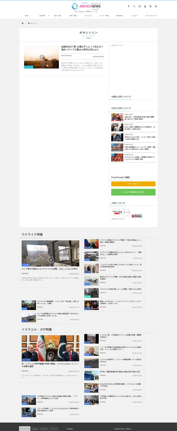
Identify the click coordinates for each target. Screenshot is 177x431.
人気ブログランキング (118, 219)
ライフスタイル (150, 15)
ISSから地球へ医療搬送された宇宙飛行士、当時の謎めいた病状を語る (140, 128)
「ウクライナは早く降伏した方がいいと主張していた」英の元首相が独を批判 (94, 254)
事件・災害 (69, 272)
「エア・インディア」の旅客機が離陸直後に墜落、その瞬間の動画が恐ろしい (47, 384)
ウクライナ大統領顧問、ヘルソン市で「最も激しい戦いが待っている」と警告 (139, 267)
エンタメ (135, 15)
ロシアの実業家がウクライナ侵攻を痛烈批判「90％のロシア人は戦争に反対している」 (139, 279)
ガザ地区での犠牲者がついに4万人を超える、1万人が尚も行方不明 (93, 337)
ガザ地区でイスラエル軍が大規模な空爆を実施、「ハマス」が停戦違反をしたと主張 (139, 325)
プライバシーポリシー (78, 420)
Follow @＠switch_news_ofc (88, 365)
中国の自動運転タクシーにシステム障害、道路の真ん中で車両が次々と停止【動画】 (140, 148)
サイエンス (88, 15)
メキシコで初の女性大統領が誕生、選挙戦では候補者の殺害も (47, 404)
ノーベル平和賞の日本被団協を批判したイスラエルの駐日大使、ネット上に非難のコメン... (139, 300)
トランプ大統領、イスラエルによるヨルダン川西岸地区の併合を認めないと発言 (139, 337)
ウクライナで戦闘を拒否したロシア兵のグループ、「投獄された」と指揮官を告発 (139, 242)
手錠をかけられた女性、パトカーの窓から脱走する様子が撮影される (140, 138)
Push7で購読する (133, 184)
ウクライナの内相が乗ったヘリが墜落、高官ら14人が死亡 (94, 266)
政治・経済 (57, 15)
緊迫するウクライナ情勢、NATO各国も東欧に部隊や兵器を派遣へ (139, 253)
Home (27, 15)
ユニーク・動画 (104, 15)
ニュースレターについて (110, 420)
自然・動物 (73, 15)
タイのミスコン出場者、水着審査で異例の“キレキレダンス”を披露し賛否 (140, 158)
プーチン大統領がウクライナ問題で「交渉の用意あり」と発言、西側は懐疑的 (94, 242)
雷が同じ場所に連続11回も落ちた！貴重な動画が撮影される (47, 394)
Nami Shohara (66, 55)
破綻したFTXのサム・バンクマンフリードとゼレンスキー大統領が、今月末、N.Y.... (94, 279)
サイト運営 (63, 420)
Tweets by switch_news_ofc (88, 360)
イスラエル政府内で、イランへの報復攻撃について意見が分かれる (94, 311)
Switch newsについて (48, 420)
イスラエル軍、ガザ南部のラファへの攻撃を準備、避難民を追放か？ (94, 300)
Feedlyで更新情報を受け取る (133, 192)
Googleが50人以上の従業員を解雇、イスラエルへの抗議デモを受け (94, 325)
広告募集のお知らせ (128, 420)
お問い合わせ (94, 420)
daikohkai (25, 276)
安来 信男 (85, 284)
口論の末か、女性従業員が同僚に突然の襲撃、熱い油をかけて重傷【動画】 (140, 118)
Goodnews (119, 15)
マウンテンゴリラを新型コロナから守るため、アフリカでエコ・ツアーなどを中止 (46, 364)
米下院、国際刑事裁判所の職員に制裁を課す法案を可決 (139, 311)
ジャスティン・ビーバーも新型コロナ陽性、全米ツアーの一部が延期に (47, 374)
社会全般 (42, 15)
